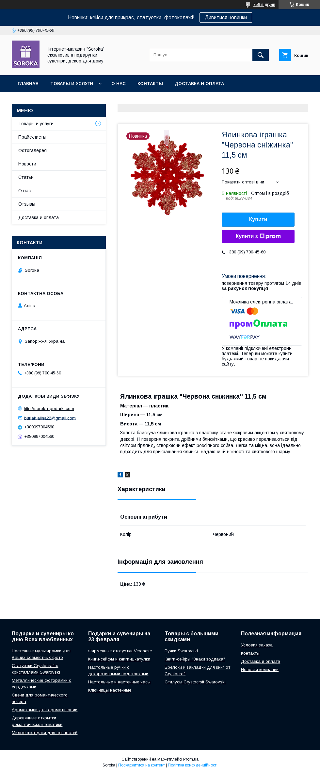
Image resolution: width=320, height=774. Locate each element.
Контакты (150, 83)
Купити (258, 219)
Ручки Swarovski (181, 650)
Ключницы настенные (109, 690)
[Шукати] (260, 55)
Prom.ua (191, 759)
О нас (118, 83)
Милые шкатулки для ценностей (44, 732)
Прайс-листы (32, 137)
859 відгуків (264, 4)
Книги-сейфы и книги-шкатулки (119, 659)
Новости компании (260, 669)
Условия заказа (257, 645)
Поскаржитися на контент (141, 765)
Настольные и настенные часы (119, 681)
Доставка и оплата (199, 83)
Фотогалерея (32, 150)
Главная (28, 83)
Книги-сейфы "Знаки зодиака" (195, 659)
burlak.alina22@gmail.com (50, 417)
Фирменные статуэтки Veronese (120, 650)
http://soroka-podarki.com (49, 408)
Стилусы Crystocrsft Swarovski (195, 681)
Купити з (257, 236)
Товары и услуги (71, 83)
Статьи (26, 177)
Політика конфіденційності (192, 765)
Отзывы (26, 204)
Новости (27, 163)
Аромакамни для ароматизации (44, 709)
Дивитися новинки (226, 17)
